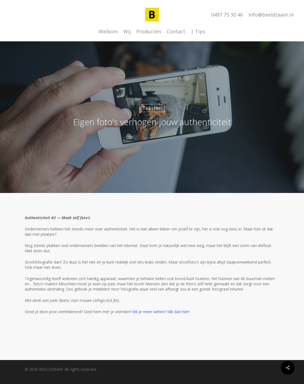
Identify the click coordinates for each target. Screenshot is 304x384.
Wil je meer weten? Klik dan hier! (160, 311)
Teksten (152, 108)
